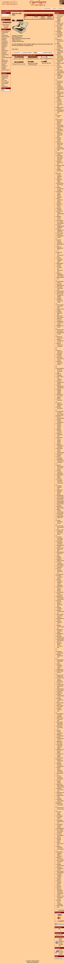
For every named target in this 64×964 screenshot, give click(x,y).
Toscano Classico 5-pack (59, 710)
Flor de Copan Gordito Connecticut (60, 594)
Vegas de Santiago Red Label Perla (60, 446)
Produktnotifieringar (59, 936)
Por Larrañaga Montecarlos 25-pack (60, 60)
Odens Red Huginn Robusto (59, 180)
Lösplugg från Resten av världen (17, 11)
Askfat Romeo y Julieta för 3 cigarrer (60, 323)
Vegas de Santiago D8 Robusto (59, 404)
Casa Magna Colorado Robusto (60, 826)
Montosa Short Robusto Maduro (60, 751)
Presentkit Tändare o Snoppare (59, 875)
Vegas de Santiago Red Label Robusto (60, 274)
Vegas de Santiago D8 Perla (59, 435)
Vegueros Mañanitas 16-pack (60, 248)
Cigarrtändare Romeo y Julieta (60, 476)
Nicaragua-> (4, 38)
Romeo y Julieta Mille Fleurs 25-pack (60, 848)
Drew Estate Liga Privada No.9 (60, 288)
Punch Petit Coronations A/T (60, 727)
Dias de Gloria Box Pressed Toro (60, 185)
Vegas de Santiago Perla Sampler (60, 382)
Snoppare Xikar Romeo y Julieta (60, 167)
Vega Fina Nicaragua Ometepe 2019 (60, 765)
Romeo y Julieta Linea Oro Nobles (60, 345)
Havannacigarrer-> (6, 31)
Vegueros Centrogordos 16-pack (60, 868)
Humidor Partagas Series (59, 139)
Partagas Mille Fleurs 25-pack (19, 64)
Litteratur (4, 68)
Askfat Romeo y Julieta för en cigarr (60, 89)
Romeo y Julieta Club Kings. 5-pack (60, 56)
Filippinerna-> (5, 45)
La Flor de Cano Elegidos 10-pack (60, 835)
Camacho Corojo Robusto (59, 813)
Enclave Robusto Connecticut (59, 732)
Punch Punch (60, 758)
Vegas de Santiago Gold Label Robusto (60, 386)
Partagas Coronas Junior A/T (60, 627)
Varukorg (57, 13)
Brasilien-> (4, 39)
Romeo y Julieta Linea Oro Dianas (60, 352)
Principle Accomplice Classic (59, 577)
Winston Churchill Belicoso (59, 882)
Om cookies (4, 80)
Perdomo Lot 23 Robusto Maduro (60, 631)
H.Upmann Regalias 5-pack (59, 487)
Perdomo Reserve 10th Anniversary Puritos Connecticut (60, 144)
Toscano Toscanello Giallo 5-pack (60, 472)
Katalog (6, 11)
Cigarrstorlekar (5, 75)
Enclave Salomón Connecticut (59, 85)
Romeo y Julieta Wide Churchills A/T (60, 129)
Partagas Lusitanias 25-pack (60, 700)
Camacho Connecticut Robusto (59, 363)
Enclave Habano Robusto (59, 19)
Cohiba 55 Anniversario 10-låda (60, 301)
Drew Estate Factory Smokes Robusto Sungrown (59, 194)
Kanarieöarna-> (5, 50)
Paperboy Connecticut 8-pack (60, 790)
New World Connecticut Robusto (59, 35)
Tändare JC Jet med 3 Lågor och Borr (60, 897)
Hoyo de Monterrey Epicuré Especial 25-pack (59, 603)
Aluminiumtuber (5, 54)
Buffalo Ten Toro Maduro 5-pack (60, 41)
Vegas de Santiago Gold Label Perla (60, 230)
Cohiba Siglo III (60, 828)
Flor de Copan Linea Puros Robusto (60, 616)
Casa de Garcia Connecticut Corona (60, 861)
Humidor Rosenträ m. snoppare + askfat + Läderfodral (59, 582)
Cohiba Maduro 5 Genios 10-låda (60, 553)
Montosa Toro (60, 415)
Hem (3, 11)
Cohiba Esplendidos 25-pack (60, 522)
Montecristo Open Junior (18, 58)
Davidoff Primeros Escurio (59, 218)
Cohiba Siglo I (60, 669)
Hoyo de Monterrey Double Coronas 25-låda (59, 644)
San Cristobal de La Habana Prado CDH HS (60, 222)
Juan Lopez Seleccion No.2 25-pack (60, 359)
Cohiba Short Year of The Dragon (60, 396)
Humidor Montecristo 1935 (59, 67)
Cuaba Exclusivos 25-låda (60, 844)
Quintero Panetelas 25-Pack (60, 656)
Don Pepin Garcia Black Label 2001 (60, 542)
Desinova (59, 802)
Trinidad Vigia (60, 574)
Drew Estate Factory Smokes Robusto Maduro (59, 440)
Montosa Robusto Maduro (59, 839)
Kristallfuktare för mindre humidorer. (60, 715)
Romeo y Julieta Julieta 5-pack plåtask (60, 125)
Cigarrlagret (36, 961)
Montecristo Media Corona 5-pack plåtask (60, 598)
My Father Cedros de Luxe (59, 623)
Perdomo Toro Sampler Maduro (60, 755)
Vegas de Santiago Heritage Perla (60, 421)
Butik (3, 84)
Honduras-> (4, 46)
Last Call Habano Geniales (59, 781)
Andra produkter (59, 934)
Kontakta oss (5, 86)
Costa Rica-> (4, 40)
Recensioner (57, 948)
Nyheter (3, 19)
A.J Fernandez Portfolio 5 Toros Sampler (60, 413)
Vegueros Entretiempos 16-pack (60, 761)
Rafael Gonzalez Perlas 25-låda (60, 511)
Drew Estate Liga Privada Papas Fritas (60, 723)
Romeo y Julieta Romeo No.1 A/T (60, 341)
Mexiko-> (4, 47)
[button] (46, 8)
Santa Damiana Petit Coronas (32, 58)
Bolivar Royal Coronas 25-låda (60, 719)
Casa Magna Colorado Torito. (60, 817)
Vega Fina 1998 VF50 (46, 63)
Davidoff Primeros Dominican (59, 431)
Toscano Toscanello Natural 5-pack (60, 563)
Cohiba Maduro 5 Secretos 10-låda (60, 111)
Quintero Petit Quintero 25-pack (60, 549)
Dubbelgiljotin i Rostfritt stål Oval (60, 661)
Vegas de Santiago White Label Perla (60, 226)
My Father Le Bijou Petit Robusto (60, 121)
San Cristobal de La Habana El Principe (60, 831)
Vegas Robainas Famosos (59, 99)
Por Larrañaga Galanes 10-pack (60, 306)
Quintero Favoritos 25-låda (60, 163)
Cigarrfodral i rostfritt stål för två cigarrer (60, 461)
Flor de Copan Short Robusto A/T (60, 527)
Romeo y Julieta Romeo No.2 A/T (60, 739)
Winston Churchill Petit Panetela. (60, 189)
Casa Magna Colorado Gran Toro (60, 821)
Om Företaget (5, 83)
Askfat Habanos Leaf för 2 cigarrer (60, 23)
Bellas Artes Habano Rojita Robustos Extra (60, 786)
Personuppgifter (5, 82)
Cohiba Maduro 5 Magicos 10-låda (60, 686)
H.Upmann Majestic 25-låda (59, 313)
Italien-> (3, 49)
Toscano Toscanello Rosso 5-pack (60, 777)
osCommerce (35, 962)
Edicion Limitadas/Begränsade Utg (7, 57)
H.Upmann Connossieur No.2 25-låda (60, 538)
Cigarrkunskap (5, 76)
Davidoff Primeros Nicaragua (59, 241)
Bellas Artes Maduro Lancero (59, 205)
